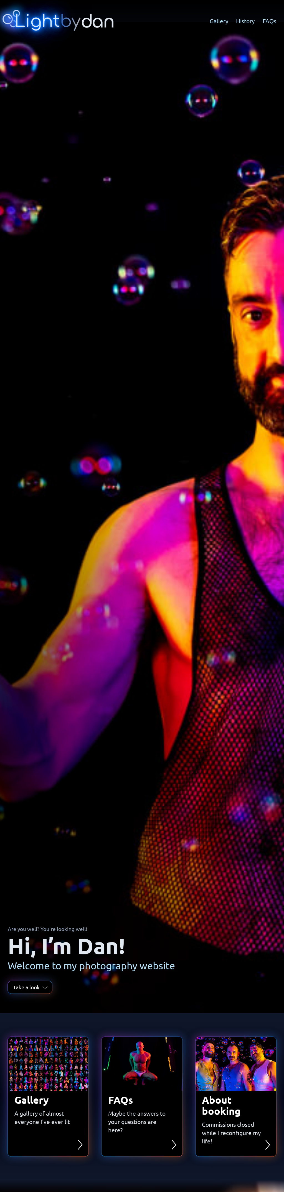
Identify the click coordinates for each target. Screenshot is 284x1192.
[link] (48, 1096)
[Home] (60, 21)
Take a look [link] (30, 987)
